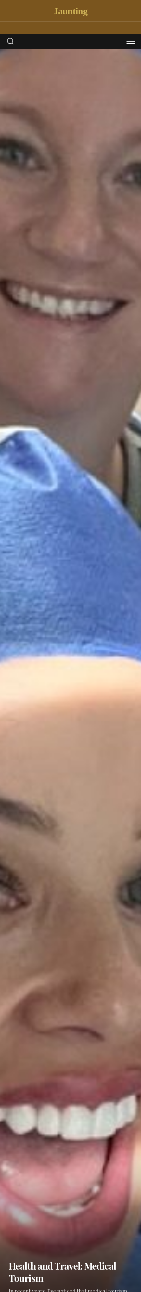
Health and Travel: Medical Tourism (62, 1271)
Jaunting (70, 11)
